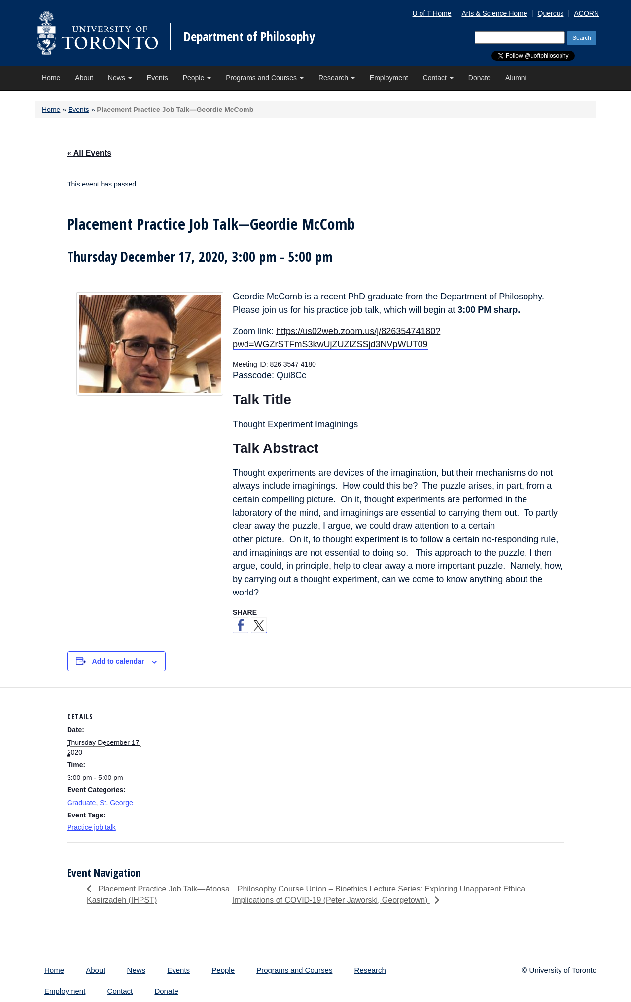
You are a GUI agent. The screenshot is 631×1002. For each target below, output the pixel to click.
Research (336, 78)
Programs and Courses (265, 78)
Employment (389, 78)
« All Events (89, 153)
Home (51, 78)
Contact (438, 78)
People (197, 78)
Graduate (81, 803)
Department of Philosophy (249, 36)
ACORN (586, 13)
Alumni (515, 78)
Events (157, 78)
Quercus (551, 13)
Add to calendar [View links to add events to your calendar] (118, 661)
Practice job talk (91, 827)
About (84, 78)
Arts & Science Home (494, 13)
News (120, 78)
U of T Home (432, 13)
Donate (479, 78)
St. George (116, 803)
